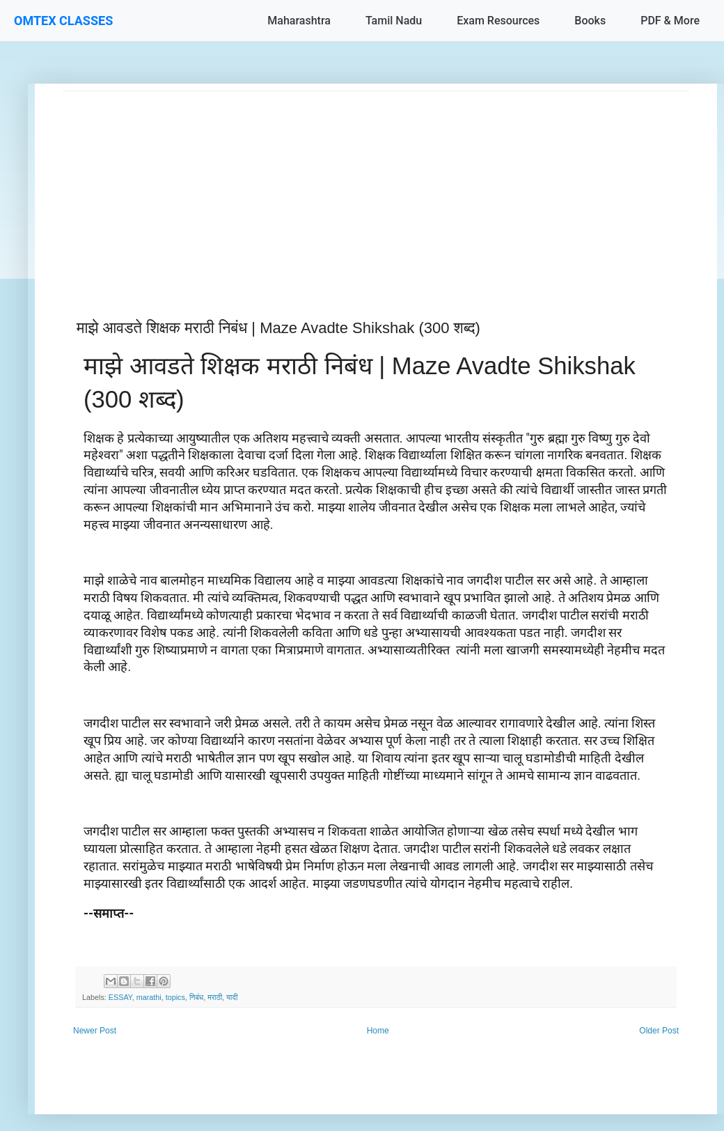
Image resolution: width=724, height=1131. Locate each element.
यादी (231, 997)
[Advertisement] (376, 188)
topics (175, 997)
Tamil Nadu (393, 20)
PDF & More (670, 20)
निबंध (196, 997)
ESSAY (120, 997)
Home (378, 1031)
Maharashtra (299, 20)
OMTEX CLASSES (63, 20)
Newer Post (94, 1031)
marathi (149, 997)
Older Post (659, 1031)
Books (590, 20)
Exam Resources (498, 20)
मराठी (214, 997)
